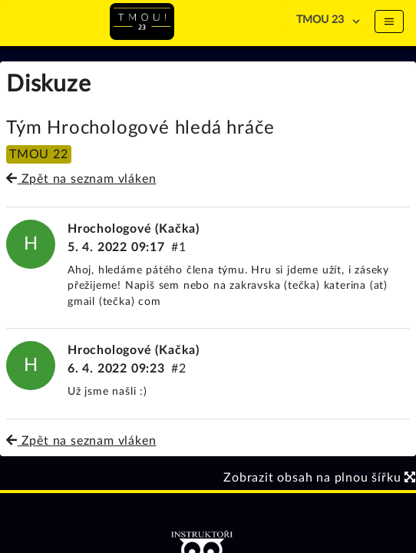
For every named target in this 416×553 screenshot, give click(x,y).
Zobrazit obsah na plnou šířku (319, 478)
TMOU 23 (320, 20)
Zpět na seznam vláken (81, 179)
